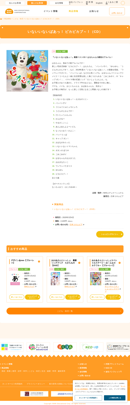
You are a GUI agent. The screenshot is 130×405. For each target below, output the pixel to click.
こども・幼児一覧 (64, 310)
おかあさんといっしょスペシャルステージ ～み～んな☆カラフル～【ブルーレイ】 (104, 261)
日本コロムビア (76, 224)
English (99, 3)
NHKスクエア (29, 285)
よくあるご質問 (112, 3)
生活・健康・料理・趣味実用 (53, 369)
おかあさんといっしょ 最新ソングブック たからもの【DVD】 (64, 261)
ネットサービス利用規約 (12, 382)
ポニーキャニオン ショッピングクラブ (112, 287)
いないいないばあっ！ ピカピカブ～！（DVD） (75, 209)
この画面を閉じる (115, 398)
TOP (1, 19)
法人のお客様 (15, 3)
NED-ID (109, 366)
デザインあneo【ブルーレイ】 (22, 260)
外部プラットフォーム (115, 362)
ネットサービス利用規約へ (88, 398)
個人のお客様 (37, 3)
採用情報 (89, 3)
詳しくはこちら (16, 295)
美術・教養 (6, 369)
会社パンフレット (76, 3)
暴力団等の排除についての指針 (62, 382)
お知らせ (94, 11)
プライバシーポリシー (36, 382)
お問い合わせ (85, 374)
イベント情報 (51, 11)
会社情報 (59, 3)
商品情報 (73, 11)
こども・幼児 (18, 19)
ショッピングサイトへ (109, 234)
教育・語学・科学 (19, 369)
